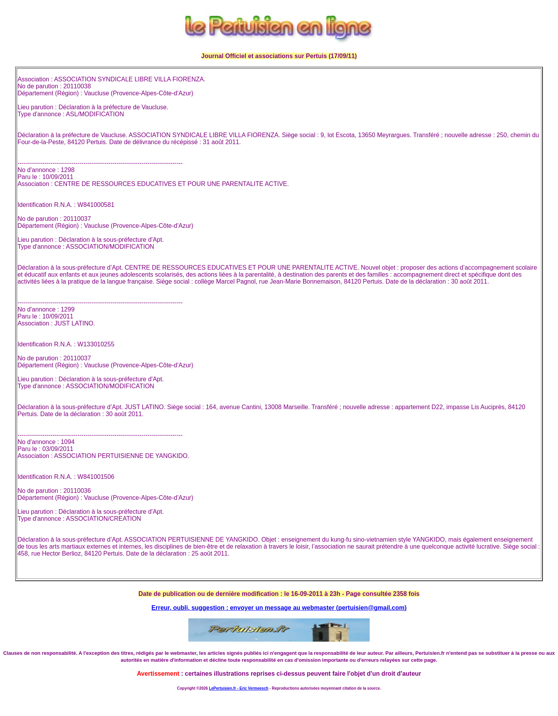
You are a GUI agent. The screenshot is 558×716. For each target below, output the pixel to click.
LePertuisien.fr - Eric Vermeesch (238, 688)
